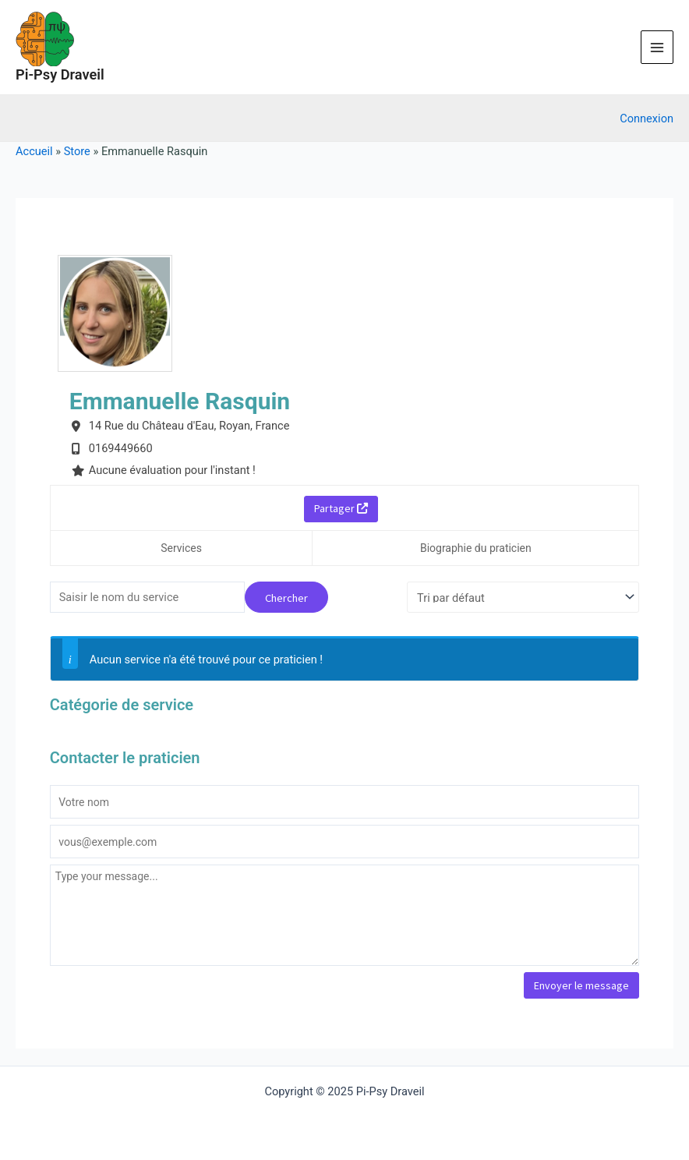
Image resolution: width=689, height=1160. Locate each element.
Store (77, 151)
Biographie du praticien (476, 548)
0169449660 (121, 448)
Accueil (34, 151)
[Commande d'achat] (523, 597)
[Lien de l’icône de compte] (646, 118)
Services (181, 548)
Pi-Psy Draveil (60, 74)
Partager (341, 508)
